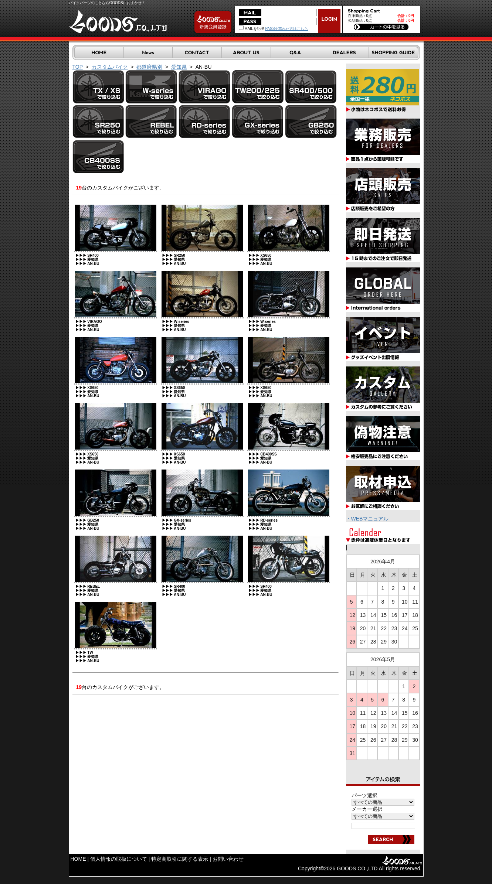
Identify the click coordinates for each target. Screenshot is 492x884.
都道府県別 (149, 67)
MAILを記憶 (251, 29)
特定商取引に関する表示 (179, 859)
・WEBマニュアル (367, 519)
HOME (78, 859)
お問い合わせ (228, 859)
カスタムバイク (110, 67)
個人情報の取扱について (118, 859)
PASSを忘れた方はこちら (286, 29)
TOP (77, 67)
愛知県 (179, 67)
